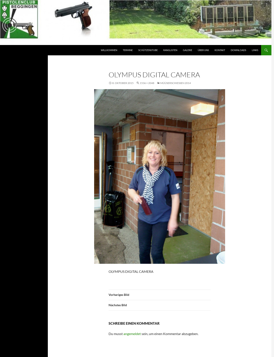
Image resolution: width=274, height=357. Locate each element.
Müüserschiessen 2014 (175, 83)
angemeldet (132, 334)
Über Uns (203, 50)
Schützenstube (148, 50)
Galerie (187, 50)
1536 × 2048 (147, 83)
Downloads (238, 50)
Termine (128, 50)
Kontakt (220, 50)
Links (255, 50)
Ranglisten (170, 50)
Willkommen (109, 50)
